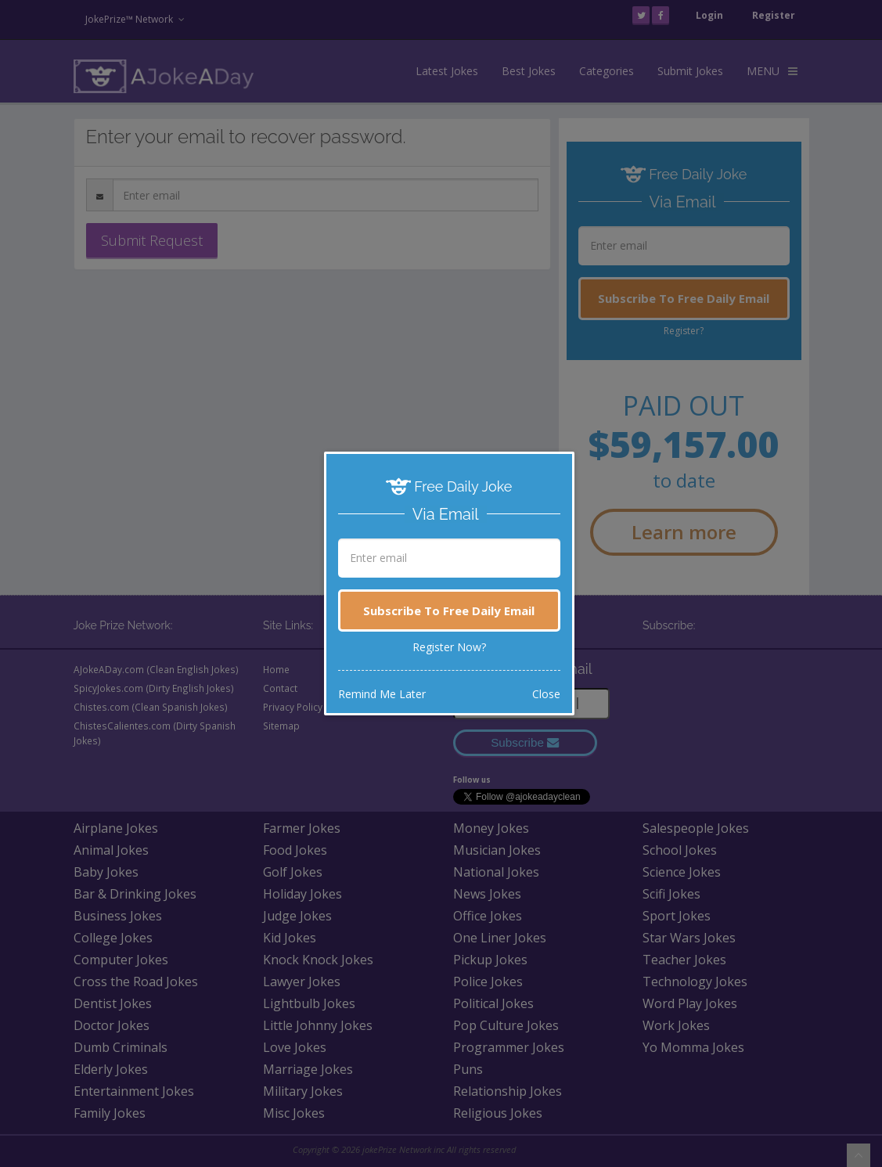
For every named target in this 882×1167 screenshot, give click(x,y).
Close (546, 693)
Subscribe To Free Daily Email (449, 610)
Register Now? (449, 646)
